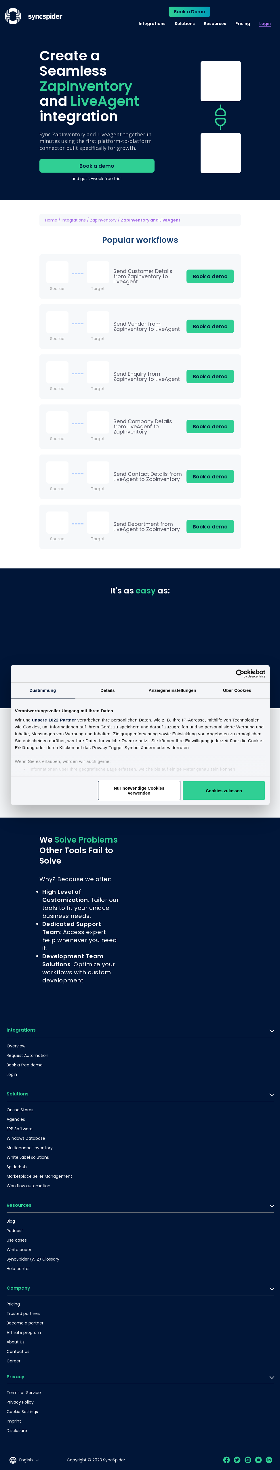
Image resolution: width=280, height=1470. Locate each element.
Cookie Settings (22, 1411)
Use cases (17, 1240)
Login (265, 23)
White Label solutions (28, 1157)
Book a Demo (189, 11)
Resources (215, 23)
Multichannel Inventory (30, 1148)
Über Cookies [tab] (237, 690)
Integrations (152, 23)
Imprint (14, 1421)
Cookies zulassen (224, 790)
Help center (18, 1269)
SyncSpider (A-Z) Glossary (33, 1259)
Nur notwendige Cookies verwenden (139, 790)
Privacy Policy (20, 1402)
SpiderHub (17, 1167)
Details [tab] (107, 690)
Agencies (16, 1119)
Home (51, 220)
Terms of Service (24, 1392)
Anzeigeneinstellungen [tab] (172, 690)
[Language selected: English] (24, 1460)
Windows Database (26, 1138)
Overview (16, 1046)
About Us (15, 1342)
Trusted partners (23, 1313)
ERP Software (20, 1129)
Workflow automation (28, 1186)
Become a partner (25, 1323)
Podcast (15, 1231)
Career (13, 1361)
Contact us (18, 1351)
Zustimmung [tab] (43, 690)
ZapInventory (103, 220)
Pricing (242, 23)
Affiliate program (24, 1332)
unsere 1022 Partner (54, 719)
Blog (11, 1221)
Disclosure (17, 1430)
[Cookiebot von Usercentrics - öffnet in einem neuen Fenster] (240, 673)
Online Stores (20, 1110)
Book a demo (96, 165)
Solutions (185, 23)
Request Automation (27, 1055)
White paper (19, 1250)
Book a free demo (25, 1065)
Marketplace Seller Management (39, 1176)
